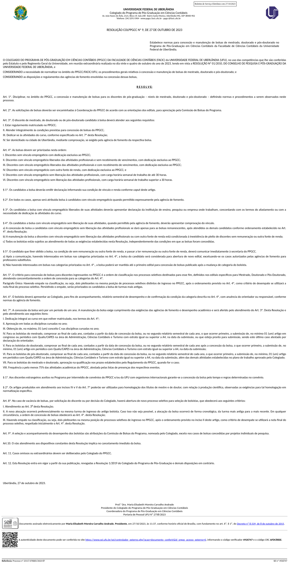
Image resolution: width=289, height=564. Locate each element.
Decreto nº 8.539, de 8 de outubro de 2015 (260, 523)
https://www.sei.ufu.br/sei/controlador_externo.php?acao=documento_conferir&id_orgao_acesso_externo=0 (145, 539)
